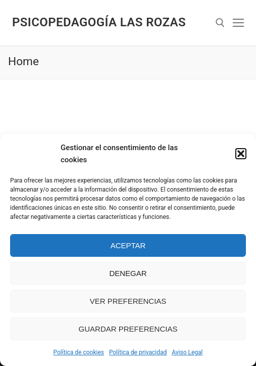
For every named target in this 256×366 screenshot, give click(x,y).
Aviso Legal (187, 352)
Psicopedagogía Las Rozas (99, 22)
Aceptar (128, 245)
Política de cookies (79, 352)
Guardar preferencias (128, 329)
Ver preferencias (128, 301)
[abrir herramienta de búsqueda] (220, 22)
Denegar (127, 273)
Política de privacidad (138, 352)
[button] (241, 154)
